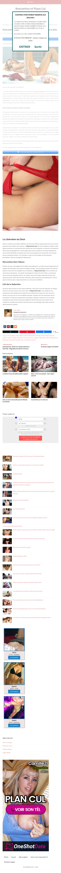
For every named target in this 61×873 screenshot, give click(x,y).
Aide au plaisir (23, 858)
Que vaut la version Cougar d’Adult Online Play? (27, 574)
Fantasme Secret (49, 336)
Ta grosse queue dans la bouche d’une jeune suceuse (29, 539)
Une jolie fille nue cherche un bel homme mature (28, 592)
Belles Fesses (32, 336)
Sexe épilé (27, 340)
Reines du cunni (7, 746)
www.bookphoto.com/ (9, 323)
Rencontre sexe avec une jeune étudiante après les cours (30, 518)
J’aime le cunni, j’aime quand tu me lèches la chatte (28, 466)
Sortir (38, 46)
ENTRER (24, 46)
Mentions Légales (9, 863)
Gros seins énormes (19, 509)
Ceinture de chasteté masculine (12, 527)
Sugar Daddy (6, 753)
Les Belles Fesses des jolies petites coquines (15, 374)
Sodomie (33, 340)
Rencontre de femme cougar (21, 548)
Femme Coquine (12, 338)
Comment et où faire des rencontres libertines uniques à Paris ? (32, 618)
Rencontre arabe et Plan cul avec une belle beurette (28, 457)
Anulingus (13, 336)
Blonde (39, 336)
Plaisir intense (53, 338)
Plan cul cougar (7, 743)
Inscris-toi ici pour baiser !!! (39, 858)
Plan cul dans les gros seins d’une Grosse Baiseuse (28, 601)
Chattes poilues (7, 750)
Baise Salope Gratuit (22, 336)
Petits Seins (42, 338)
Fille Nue (20, 338)
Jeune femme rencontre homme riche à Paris (26, 565)
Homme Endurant (28, 338)
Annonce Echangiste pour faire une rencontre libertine (29, 609)
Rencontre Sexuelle (14, 340)
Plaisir (47, 338)
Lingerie (36, 338)
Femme (5, 338)
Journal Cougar (17, 474)
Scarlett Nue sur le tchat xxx (39, 400)
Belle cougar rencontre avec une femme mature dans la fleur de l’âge (34, 530)
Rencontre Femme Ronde (21, 501)
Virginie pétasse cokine (20, 557)
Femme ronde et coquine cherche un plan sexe (27, 583)
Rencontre (5, 340)
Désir (42, 336)
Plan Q (6, 858)
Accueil (13, 858)
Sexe (22, 340)
